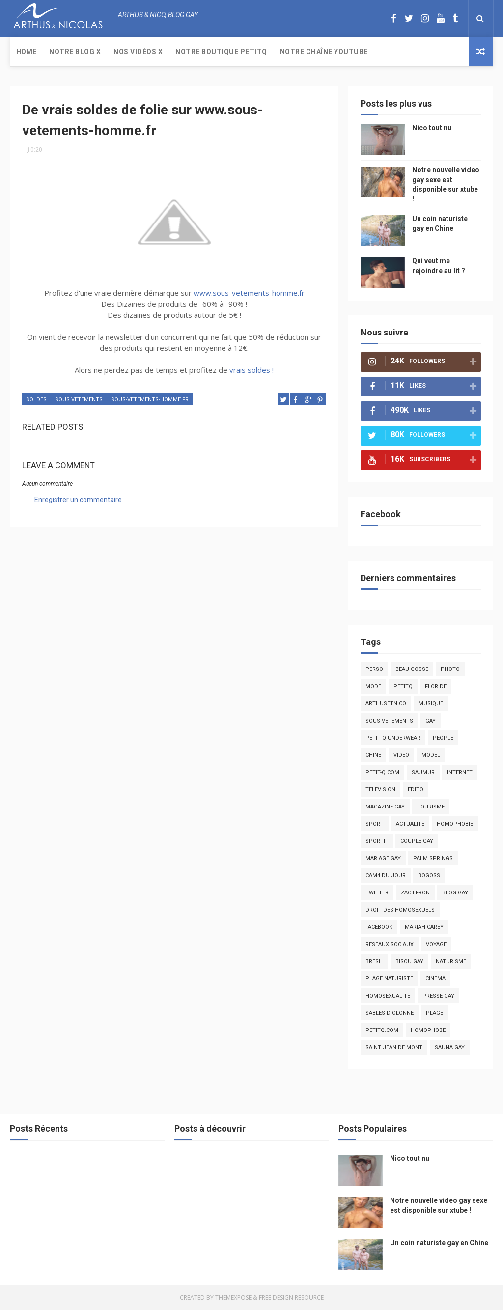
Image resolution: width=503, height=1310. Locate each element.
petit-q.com (382, 772)
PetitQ (403, 686)
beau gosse (411, 669)
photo (450, 669)
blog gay (455, 893)
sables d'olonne (389, 1013)
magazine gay (385, 807)
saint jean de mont (393, 1047)
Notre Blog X (75, 52)
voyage (436, 944)
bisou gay (409, 961)
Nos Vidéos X (138, 52)
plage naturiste (389, 979)
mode (373, 686)
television (380, 789)
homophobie (455, 824)
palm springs (433, 858)
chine (373, 755)
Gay (430, 721)
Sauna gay (450, 1047)
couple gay (416, 841)
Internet (460, 772)
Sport (374, 824)
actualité (410, 824)
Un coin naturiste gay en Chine (439, 1243)
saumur (423, 772)
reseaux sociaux (389, 944)
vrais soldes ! (251, 370)
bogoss (429, 875)
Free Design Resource (291, 1297)
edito (415, 789)
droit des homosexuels (400, 910)
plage (434, 1013)
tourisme (431, 807)
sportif (376, 841)
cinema (435, 979)
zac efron (415, 893)
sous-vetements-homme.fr (150, 399)
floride (436, 686)
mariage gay (383, 858)
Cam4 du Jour (385, 875)
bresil (374, 961)
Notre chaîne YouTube (324, 52)
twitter (377, 893)
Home (26, 52)
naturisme (451, 961)
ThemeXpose (233, 1297)
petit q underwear (392, 738)
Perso (374, 669)
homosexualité (387, 996)
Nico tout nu (431, 128)
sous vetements (79, 399)
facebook (378, 927)
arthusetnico (385, 703)
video (401, 755)
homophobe (428, 1030)
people (443, 738)
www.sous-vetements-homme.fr (249, 293)
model (430, 755)
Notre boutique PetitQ (221, 52)
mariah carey (424, 927)
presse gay (438, 996)
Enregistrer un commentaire (78, 499)
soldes (36, 399)
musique (431, 703)
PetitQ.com (381, 1030)
